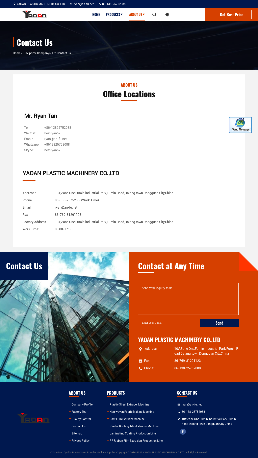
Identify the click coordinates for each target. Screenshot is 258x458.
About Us (137, 14)
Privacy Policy (80, 440)
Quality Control (81, 419)
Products (114, 14)
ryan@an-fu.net (82, 4)
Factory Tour (79, 411)
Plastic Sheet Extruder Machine (129, 404)
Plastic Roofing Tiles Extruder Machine (134, 426)
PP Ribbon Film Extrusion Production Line (136, 440)
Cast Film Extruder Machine (127, 419)
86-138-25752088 (112, 4)
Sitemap (77, 433)
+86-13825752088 (57, 128)
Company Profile (82, 404)
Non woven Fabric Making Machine (132, 411)
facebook (183, 432)
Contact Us (78, 426)
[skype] (53, 150)
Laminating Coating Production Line (133, 433)
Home (96, 14)
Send (219, 323)
